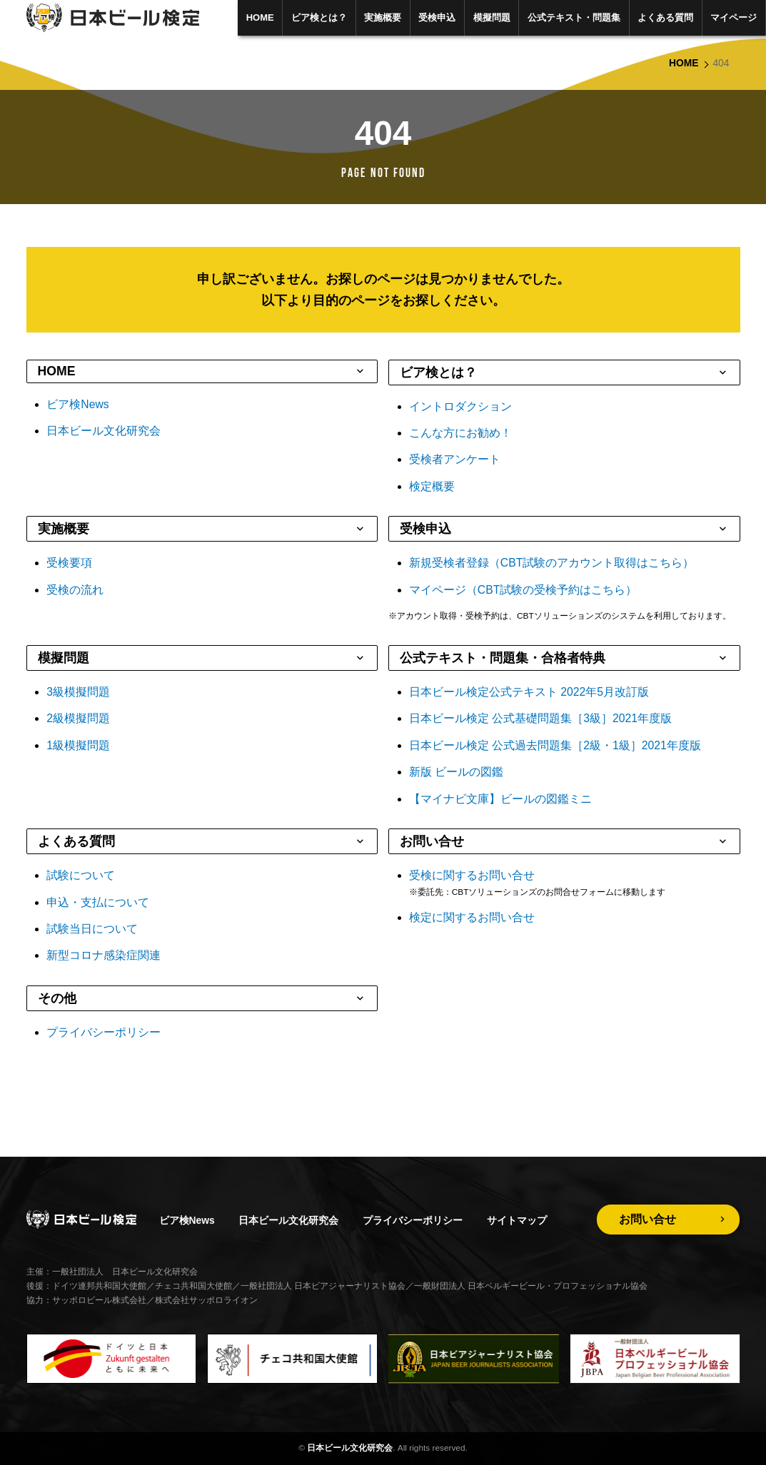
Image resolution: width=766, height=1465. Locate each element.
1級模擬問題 (78, 745)
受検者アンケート (454, 459)
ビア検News (77, 404)
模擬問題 (491, 17)
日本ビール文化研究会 (103, 431)
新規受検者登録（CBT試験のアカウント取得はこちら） (551, 563)
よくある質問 (665, 17)
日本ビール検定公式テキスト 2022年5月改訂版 (529, 692)
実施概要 (382, 17)
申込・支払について (97, 902)
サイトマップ (517, 1220)
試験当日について (92, 929)
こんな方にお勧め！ (460, 433)
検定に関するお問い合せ (472, 917)
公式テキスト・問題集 (574, 17)
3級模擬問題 (78, 692)
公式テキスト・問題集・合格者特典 (502, 658)
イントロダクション (460, 406)
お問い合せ (432, 841)
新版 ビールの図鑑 (456, 772)
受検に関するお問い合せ (472, 875)
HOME (260, 17)
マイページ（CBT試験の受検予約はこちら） (523, 590)
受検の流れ (75, 590)
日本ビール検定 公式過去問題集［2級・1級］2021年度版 (555, 745)
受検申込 (436, 17)
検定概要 (432, 486)
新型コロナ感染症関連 (103, 955)
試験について (80, 875)
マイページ (733, 17)
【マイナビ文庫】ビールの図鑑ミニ (500, 799)
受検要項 (69, 563)
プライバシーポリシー (103, 1032)
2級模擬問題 (78, 718)
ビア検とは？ (319, 17)
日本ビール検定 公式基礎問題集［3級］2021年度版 (540, 718)
